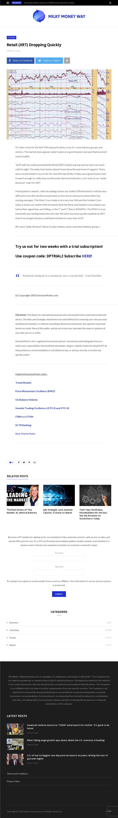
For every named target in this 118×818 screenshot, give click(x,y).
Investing (14, 630)
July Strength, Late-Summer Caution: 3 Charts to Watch (58, 511)
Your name (59, 556)
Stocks (11, 37)
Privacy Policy (13, 781)
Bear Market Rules (25, 433)
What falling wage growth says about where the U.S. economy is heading (65, 740)
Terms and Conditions (17, 773)
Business (14, 622)
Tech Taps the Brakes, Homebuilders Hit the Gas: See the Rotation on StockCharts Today (93, 514)
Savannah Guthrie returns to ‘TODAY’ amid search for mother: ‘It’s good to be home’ (50, 3)
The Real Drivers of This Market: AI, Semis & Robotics (22, 511)
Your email (59, 570)
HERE (86, 256)
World (12, 645)
